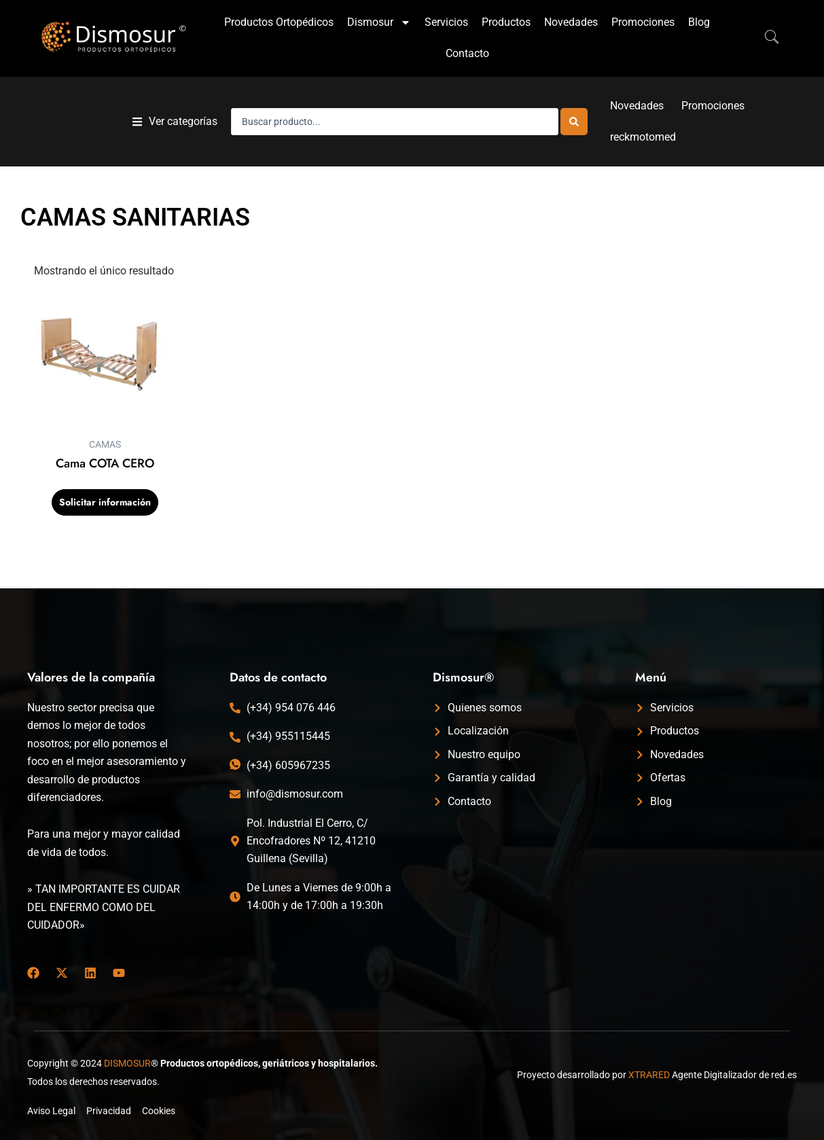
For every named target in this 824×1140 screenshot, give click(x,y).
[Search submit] (574, 121)
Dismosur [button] (379, 22)
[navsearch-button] (764, 38)
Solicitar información (105, 502)
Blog (699, 22)
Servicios (446, 22)
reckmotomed (643, 136)
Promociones (643, 22)
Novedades (571, 22)
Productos (506, 22)
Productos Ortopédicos (279, 22)
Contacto (467, 53)
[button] (174, 122)
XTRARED (649, 1074)
